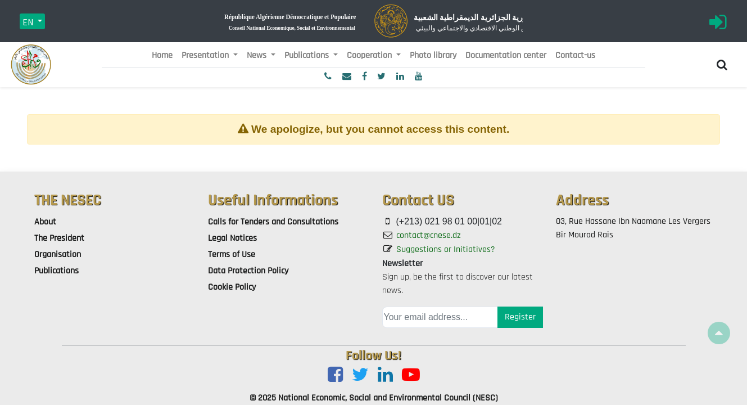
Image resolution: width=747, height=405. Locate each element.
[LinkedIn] (385, 375)
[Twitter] (360, 375)
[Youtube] (410, 375)
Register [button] (520, 317)
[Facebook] (335, 375)
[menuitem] (162, 55)
